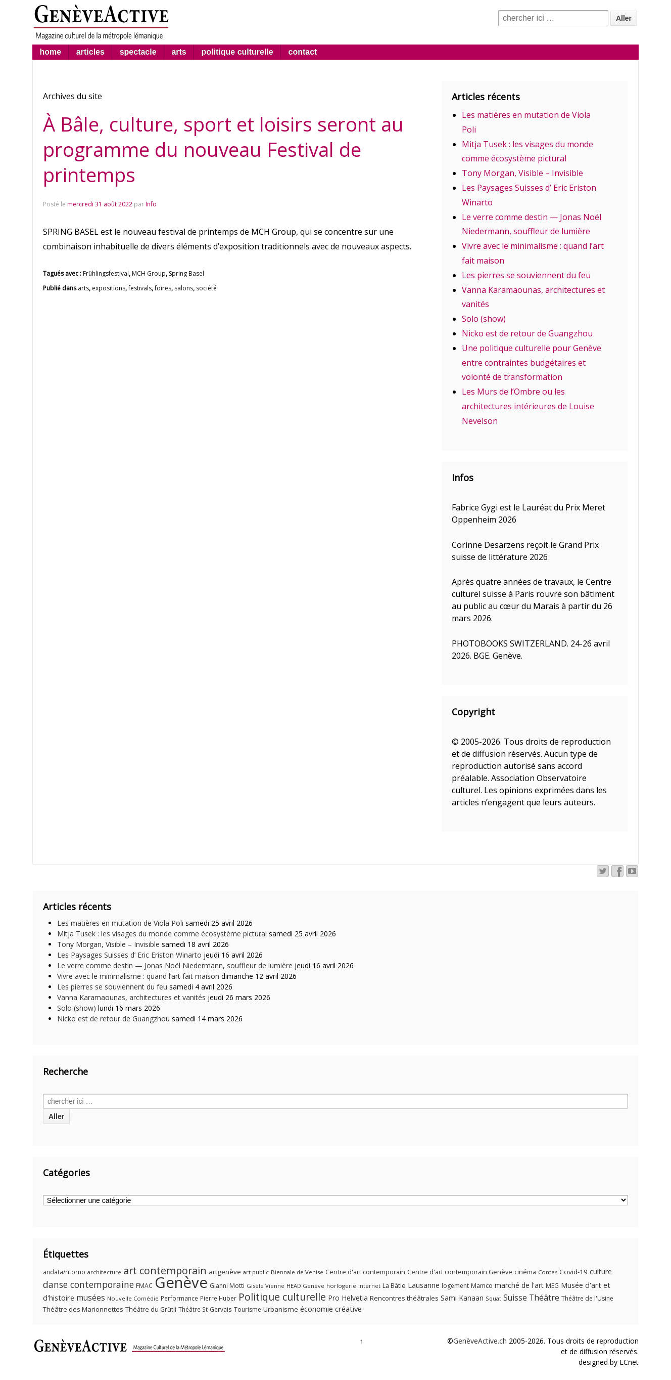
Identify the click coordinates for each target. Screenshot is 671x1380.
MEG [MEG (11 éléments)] (552, 1285)
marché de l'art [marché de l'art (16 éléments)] (519, 1285)
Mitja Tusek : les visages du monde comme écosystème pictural (162, 933)
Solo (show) (484, 318)
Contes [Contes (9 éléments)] (547, 1272)
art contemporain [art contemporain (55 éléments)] (165, 1270)
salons (183, 288)
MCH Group (149, 273)
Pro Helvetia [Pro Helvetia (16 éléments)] (348, 1298)
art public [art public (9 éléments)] (256, 1272)
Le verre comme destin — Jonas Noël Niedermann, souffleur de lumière (175, 965)
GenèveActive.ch (480, 1341)
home (50, 52)
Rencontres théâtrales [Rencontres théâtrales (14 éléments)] (404, 1298)
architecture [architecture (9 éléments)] (104, 1272)
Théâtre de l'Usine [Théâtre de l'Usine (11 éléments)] (587, 1298)
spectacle (138, 52)
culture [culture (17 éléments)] (601, 1271)
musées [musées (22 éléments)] (90, 1297)
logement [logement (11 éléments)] (455, 1285)
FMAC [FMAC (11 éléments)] (144, 1285)
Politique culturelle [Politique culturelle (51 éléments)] (282, 1297)
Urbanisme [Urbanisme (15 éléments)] (280, 1309)
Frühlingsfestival (106, 273)
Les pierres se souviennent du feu (526, 275)
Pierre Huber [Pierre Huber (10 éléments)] (218, 1298)
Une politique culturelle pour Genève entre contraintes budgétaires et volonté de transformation (531, 362)
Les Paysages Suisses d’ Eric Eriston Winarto (129, 955)
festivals (140, 288)
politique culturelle (237, 52)
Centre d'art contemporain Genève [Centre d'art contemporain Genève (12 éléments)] (459, 1272)
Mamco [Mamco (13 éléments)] (482, 1285)
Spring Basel (186, 273)
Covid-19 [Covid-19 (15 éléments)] (573, 1271)
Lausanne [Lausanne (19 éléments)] (424, 1285)
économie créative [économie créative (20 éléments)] (331, 1309)
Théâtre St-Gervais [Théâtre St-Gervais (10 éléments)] (205, 1309)
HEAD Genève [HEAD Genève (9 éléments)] (305, 1285)
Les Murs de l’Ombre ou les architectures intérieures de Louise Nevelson (528, 406)
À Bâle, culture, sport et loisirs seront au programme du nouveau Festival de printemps (223, 149)
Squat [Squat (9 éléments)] (493, 1298)
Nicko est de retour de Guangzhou (527, 333)
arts (178, 52)
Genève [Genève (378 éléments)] (181, 1282)
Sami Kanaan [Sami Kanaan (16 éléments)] (462, 1298)
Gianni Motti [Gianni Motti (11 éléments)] (227, 1285)
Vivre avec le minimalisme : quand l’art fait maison (138, 976)
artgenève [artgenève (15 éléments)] (225, 1271)
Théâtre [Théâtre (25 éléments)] (544, 1297)
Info (151, 204)
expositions (108, 288)
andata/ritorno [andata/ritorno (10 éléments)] (64, 1272)
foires (163, 288)
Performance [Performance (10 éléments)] (179, 1298)
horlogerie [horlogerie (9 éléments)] (341, 1285)
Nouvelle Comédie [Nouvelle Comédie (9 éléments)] (133, 1298)
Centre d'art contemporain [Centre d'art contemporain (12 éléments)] (365, 1272)
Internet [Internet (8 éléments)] (369, 1285)
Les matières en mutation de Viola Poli (120, 923)
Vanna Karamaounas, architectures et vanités (131, 997)
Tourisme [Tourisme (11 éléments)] (247, 1309)
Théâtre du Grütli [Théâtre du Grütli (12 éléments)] (150, 1309)
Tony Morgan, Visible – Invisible (522, 173)
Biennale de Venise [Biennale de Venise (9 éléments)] (297, 1272)
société (206, 288)
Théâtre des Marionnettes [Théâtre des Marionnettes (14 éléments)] (83, 1309)
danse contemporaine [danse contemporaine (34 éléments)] (88, 1284)
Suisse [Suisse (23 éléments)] (515, 1297)
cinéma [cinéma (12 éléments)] (525, 1272)
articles (90, 52)
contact (303, 52)
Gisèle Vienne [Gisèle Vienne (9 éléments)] (265, 1285)
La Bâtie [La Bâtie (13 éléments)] (394, 1285)
